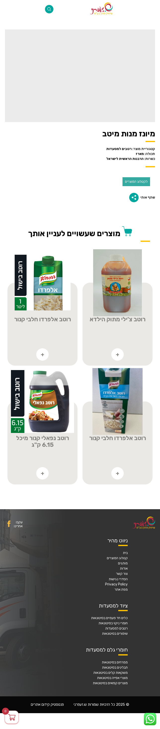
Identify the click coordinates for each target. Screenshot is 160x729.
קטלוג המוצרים (117, 558)
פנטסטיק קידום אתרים (47, 705)
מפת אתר (121, 590)
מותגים (123, 563)
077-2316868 (9, 9)
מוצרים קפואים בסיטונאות (110, 683)
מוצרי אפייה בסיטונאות (112, 678)
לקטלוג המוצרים (136, 181)
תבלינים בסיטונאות (115, 668)
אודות (124, 569)
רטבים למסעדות (116, 628)
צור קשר (122, 574)
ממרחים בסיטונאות (115, 662)
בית (125, 553)
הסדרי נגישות (118, 579)
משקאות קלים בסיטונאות (110, 673)
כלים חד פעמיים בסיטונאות (109, 618)
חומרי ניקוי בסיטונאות (113, 623)
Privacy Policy (116, 584)
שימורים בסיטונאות (115, 634)
